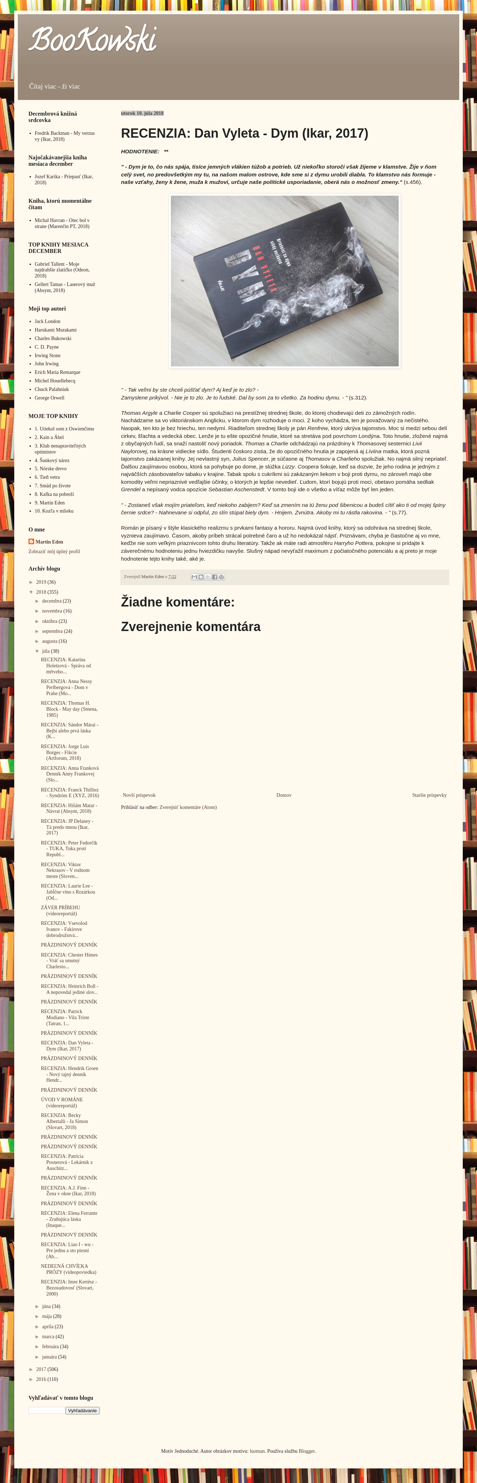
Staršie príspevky (429, 795)
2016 (42, 1379)
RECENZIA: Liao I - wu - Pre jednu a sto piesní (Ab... (67, 1250)
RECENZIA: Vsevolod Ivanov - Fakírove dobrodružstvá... (64, 929)
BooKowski (91, 44)
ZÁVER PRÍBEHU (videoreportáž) (60, 910)
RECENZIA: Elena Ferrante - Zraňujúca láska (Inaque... (69, 1219)
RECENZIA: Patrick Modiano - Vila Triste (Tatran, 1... (65, 1017)
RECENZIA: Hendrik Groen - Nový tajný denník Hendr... (69, 1074)
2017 (42, 1369)
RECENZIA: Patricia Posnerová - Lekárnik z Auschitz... (67, 1162)
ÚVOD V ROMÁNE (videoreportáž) (62, 1102)
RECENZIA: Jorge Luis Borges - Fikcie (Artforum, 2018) (65, 752)
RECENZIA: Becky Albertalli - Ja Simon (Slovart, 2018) (64, 1121)
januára (50, 1357)
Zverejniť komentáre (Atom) (188, 807)
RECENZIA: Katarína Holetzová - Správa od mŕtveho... (66, 665)
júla (46, 651)
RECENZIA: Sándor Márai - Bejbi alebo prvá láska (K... (69, 731)
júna (47, 1306)
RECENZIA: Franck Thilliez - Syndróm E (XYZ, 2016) (70, 793)
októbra (50, 621)
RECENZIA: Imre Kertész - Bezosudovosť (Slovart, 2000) (69, 1288)
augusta (50, 641)
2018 (42, 592)
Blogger (306, 1451)
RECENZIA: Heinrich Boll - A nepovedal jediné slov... (69, 989)
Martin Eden (49, 542)
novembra (52, 611)
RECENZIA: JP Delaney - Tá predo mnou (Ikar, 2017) (67, 827)
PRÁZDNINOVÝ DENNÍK (69, 945)
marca (49, 1336)
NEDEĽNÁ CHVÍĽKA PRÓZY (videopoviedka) (68, 1269)
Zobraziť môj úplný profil (54, 551)
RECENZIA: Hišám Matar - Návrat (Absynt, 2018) (69, 808)
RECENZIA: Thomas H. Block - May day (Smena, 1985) (69, 709)
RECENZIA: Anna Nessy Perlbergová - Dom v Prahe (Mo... (66, 687)
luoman (257, 1451)
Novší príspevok (139, 795)
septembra (53, 631)
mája (47, 1316)
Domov (284, 795)
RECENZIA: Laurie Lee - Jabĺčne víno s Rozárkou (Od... (68, 892)
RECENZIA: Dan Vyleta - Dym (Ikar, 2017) (67, 1046)
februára (51, 1346)
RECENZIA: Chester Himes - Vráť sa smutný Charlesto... (69, 961)
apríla (48, 1326)
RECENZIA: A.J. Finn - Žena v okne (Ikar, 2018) (68, 1191)
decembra (52, 601)
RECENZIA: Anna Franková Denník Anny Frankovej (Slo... (70, 774)
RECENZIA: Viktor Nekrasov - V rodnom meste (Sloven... (65, 870)
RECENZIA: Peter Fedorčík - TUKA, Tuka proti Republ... (69, 849)
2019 (42, 582)
